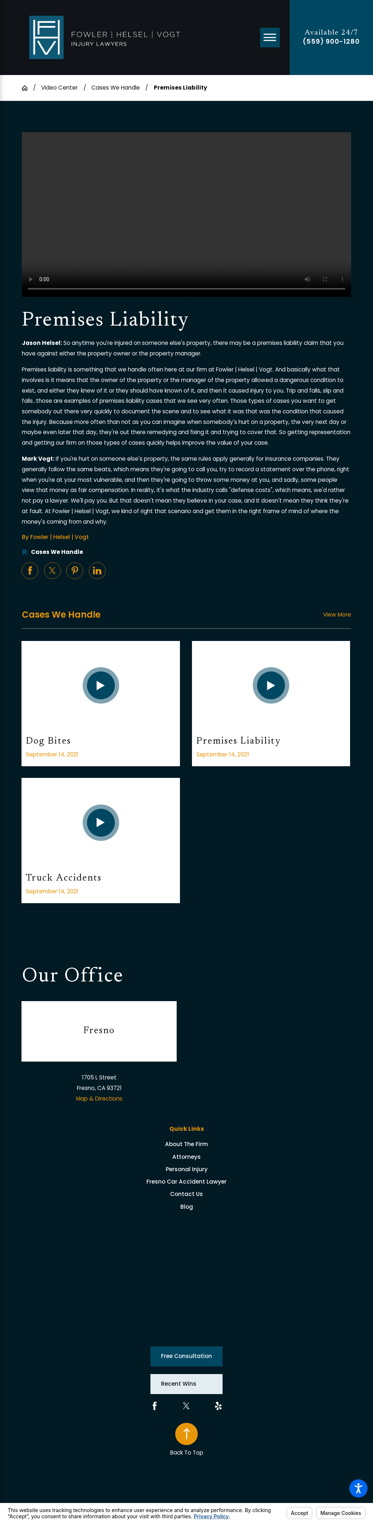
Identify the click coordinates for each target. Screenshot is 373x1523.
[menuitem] (186, 1144)
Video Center (59, 87)
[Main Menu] (270, 37)
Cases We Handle (115, 87)
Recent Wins (178, 1384)
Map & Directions (99, 1098)
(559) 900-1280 (331, 42)
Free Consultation (186, 1356)
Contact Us (186, 1194)
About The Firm (186, 1144)
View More (337, 614)
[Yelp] (218, 1406)
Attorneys (186, 1157)
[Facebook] (154, 1406)
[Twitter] (186, 1406)
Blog (186, 1207)
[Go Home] (27, 88)
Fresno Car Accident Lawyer (186, 1181)
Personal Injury (187, 1169)
